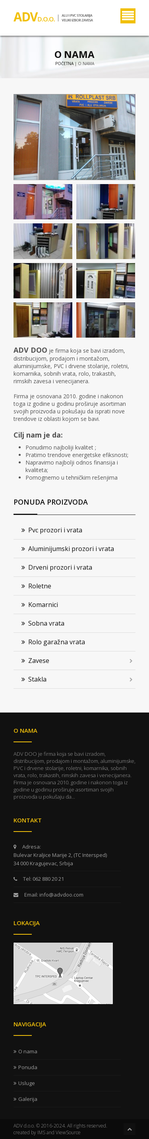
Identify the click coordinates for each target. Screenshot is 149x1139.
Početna (64, 63)
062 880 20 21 (47, 878)
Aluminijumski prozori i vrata (67, 548)
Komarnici (39, 604)
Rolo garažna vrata (53, 642)
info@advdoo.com (60, 894)
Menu (127, 15)
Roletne (36, 586)
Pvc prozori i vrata (51, 530)
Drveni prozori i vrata (56, 567)
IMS (41, 1132)
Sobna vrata (42, 623)
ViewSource (68, 1132)
